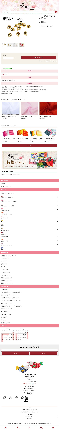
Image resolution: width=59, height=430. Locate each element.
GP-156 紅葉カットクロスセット (22, 139)
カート (29, 427)
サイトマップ (29, 418)
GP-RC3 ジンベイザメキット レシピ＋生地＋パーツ (50, 139)
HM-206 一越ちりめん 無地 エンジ (47, 116)
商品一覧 (41, 427)
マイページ (18, 427)
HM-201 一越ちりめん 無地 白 (9, 116)
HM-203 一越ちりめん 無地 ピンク (29, 116)
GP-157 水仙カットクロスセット (36, 139)
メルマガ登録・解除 (29, 416)
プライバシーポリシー (29, 414)
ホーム (29, 407)
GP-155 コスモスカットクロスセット (8, 139)
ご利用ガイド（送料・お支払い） (29, 409)
